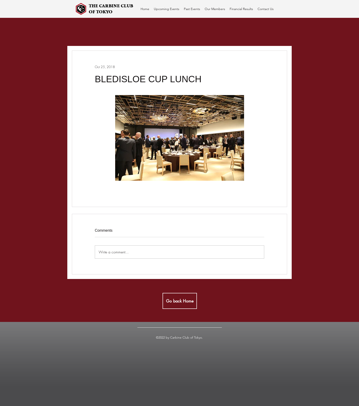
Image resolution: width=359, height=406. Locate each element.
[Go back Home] (180, 301)
